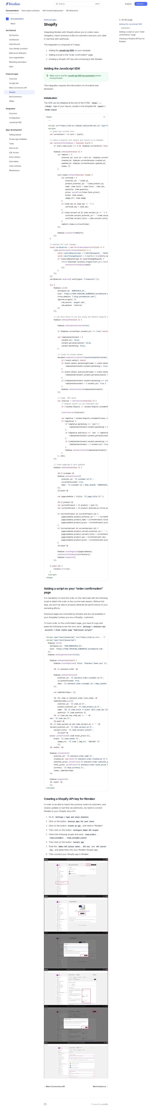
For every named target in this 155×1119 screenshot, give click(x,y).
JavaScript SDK (66, 50)
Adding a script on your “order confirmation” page (131, 33)
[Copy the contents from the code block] (104, 116)
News (11, 23)
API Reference (72, 12)
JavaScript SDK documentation (81, 76)
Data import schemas (31, 12)
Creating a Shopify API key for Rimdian (132, 40)
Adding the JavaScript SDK (130, 24)
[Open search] (77, 4)
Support (128, 4)
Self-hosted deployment (53, 12)
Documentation (12, 12)
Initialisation (125, 28)
